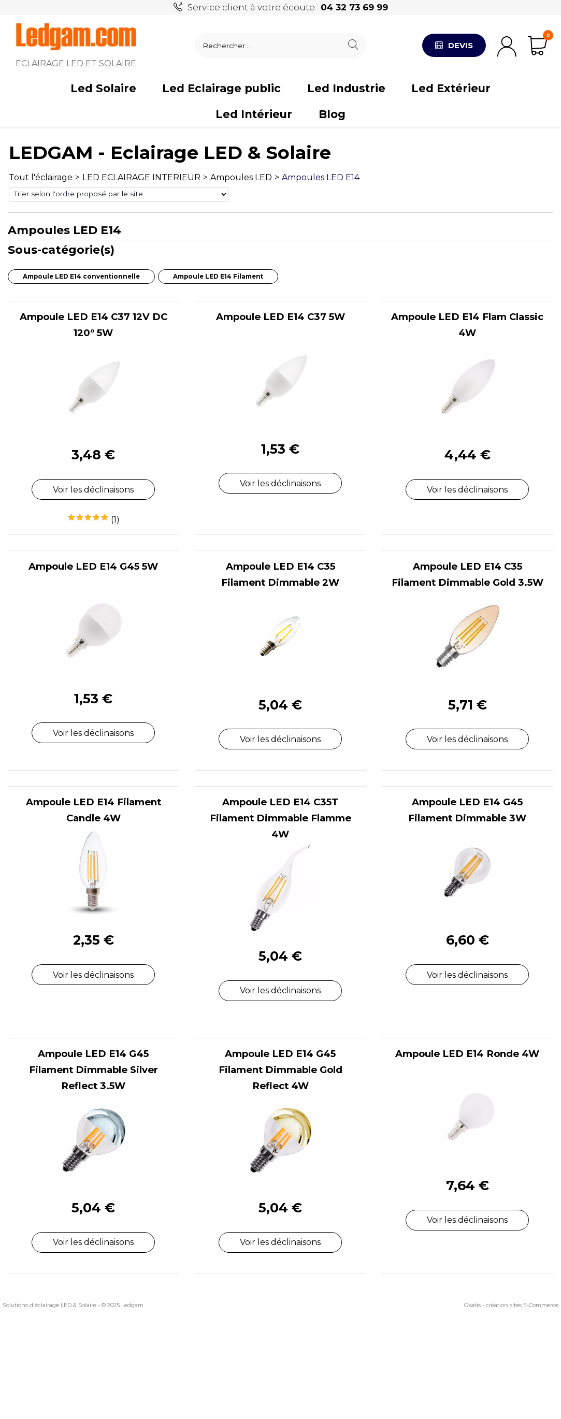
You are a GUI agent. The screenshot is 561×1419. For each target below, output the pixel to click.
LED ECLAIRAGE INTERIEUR (141, 177)
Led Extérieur (451, 88)
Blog (332, 114)
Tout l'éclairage (41, 177)
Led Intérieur (253, 114)
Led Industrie (346, 88)
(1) (115, 520)
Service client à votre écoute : (288, 7)
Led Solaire (103, 88)
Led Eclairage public (221, 88)
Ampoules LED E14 (320, 177)
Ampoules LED (241, 177)
